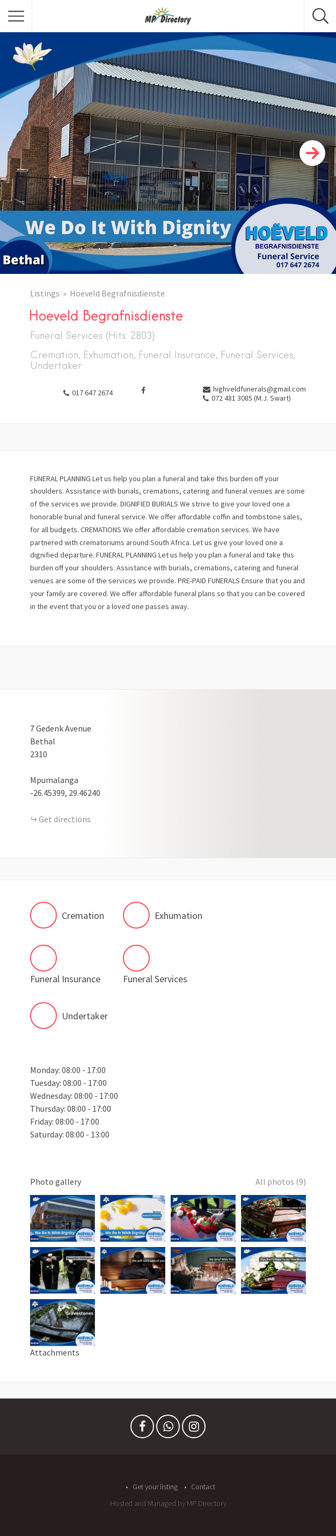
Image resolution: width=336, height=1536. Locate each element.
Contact (203, 1486)
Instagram (193, 1429)
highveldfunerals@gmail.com (259, 389)
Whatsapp (168, 1429)
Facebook (142, 1429)
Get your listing (155, 1486)
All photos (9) (280, 1181)
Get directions (65, 819)
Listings (45, 293)
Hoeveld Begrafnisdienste (117, 293)
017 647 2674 (92, 392)
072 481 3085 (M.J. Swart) (251, 398)
